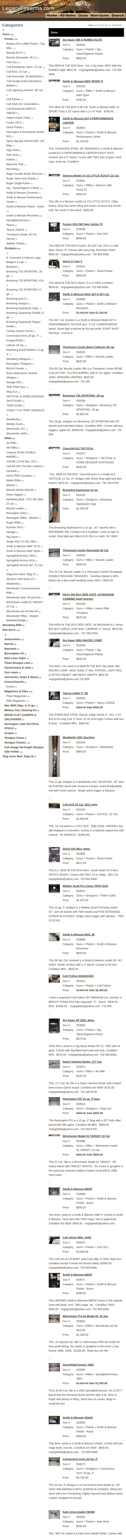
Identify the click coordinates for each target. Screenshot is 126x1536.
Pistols (11, 38)
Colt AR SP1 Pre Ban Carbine (25, 466)
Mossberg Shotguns (19, 358)
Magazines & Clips (18, 691)
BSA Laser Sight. (16, 658)
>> (110, 25)
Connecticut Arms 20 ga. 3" (24, 335)
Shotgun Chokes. (17, 742)
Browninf (12, 266)
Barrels (10, 643)
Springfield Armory (18, 220)
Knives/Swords (15, 681)
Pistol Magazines (18, 696)
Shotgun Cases (15, 737)
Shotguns (12, 248)
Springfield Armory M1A (21, 560)
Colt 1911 (13, 62)
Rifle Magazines (17, 700)
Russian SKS (15, 527)
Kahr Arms (13, 154)
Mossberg (13, 169)
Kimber (11, 159)
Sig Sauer (13, 536)
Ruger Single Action (19, 183)
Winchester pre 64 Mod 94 (23, 611)
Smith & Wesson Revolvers (24, 215)
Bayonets (11, 648)
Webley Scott (15, 423)
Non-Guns (100, 15)
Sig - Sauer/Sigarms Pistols (24, 187)
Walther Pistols (16, 243)
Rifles (9, 438)
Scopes (10, 733)
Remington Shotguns (20, 363)
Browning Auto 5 (17, 298)
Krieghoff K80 (15, 340)
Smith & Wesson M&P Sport (24, 550)
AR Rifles (13, 447)
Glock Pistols (15, 127)
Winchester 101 (17, 428)
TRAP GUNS (15, 405)
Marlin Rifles (15, 480)
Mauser (12, 485)
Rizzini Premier (16, 368)
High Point (13, 150)
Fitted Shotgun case (18, 662)
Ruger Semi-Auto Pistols (22, 178)
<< (96, 25)
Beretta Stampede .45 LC (22, 57)
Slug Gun (13, 391)
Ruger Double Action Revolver (25, 173)
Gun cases (12, 672)
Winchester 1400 (17, 433)
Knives (11, 686)
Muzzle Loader (16, 508)
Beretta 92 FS (15, 52)
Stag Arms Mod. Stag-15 (22, 574)
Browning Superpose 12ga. (23, 308)
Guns (83, 15)
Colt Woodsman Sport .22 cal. (25, 66)
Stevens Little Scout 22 (21, 578)
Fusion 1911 (15, 122)
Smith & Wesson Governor (23, 192)
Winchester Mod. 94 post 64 (24, 597)
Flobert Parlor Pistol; (19, 117)
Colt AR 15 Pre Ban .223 (22, 461)
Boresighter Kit (15, 653)
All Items (68, 15)
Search (118, 15)
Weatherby (14, 419)
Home (52, 15)
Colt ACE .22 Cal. (18, 71)
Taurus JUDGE (16, 229)
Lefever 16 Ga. (16, 345)
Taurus (11, 224)
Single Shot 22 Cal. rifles (22, 541)
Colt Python (14, 99)
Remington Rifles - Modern (23, 517)
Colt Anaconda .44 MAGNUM (25, 76)
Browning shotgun (18, 303)
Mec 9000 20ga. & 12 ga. (21, 705)
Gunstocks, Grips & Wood (22, 677)
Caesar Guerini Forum (21, 330)
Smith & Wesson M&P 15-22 (24, 546)
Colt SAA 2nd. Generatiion (23, 103)
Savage (12, 532)
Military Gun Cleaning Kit (21, 710)
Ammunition (14, 639)
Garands (12, 470)
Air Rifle (12, 442)
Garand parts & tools (19, 667)
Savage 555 (14, 382)
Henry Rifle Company (20, 475)
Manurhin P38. (16, 164)
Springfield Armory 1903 (22, 555)
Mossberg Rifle (13, 625)
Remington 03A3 (17, 513)
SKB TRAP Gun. (17, 386)
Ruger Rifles (15, 522)
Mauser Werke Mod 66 (21, 489)
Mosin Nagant (15, 494)
